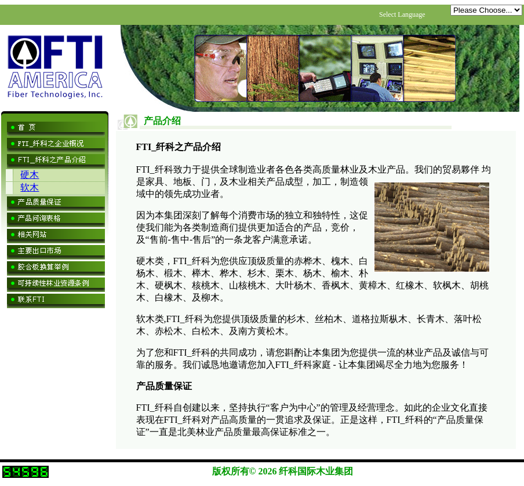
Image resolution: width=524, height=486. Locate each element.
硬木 (29, 175)
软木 (29, 187)
